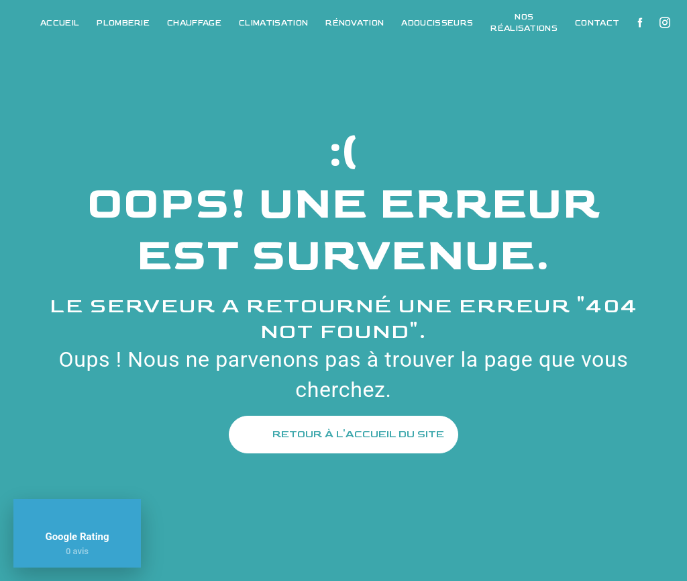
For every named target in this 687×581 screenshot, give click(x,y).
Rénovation (354, 23)
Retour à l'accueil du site (343, 434)
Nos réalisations (524, 23)
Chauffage (194, 23)
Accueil (59, 23)
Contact (597, 23)
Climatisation (273, 23)
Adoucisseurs (437, 23)
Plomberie (123, 23)
